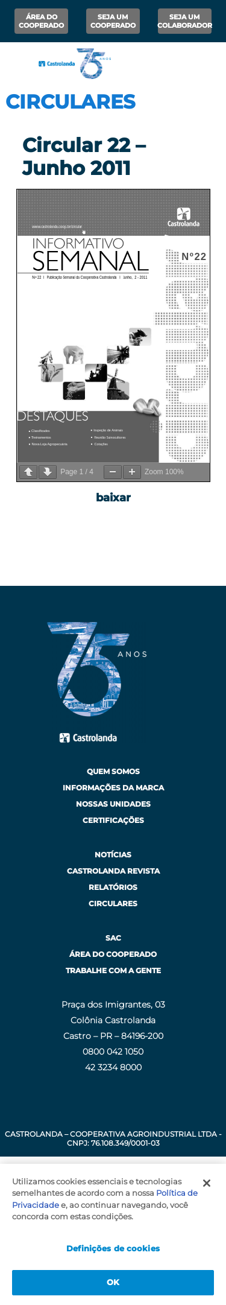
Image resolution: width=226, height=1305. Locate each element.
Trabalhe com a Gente (113, 970)
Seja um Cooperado (113, 21)
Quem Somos (113, 771)
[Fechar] (206, 1183)
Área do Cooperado (41, 21)
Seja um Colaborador (185, 21)
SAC (113, 937)
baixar (113, 497)
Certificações (113, 820)
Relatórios (113, 887)
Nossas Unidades (113, 803)
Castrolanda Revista (113, 870)
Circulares (113, 903)
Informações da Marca (113, 787)
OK (113, 1282)
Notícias (113, 854)
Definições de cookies (113, 1248)
